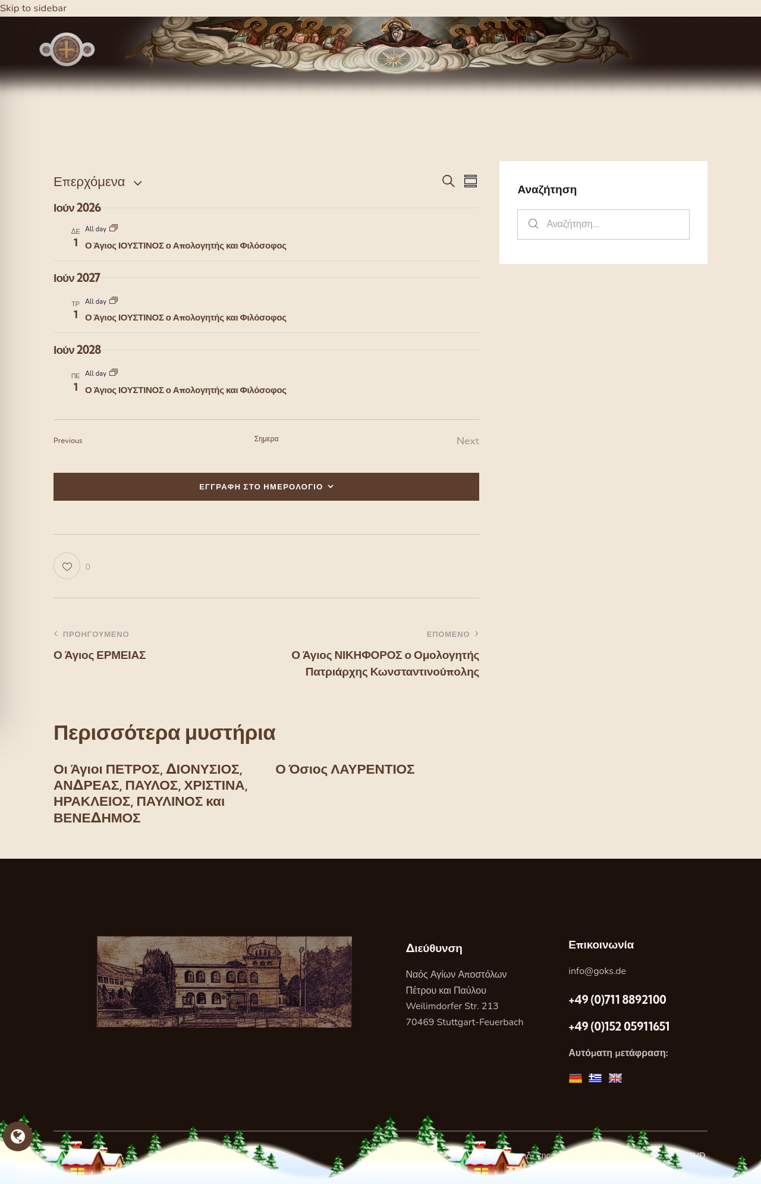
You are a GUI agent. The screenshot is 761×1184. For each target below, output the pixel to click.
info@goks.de (597, 975)
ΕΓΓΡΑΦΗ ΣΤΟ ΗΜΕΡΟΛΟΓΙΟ (261, 486)
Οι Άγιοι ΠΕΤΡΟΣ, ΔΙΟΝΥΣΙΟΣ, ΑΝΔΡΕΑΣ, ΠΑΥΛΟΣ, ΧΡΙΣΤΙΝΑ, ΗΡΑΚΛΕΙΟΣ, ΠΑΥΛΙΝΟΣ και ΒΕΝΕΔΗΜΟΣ (153, 795)
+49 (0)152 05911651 (618, 1030)
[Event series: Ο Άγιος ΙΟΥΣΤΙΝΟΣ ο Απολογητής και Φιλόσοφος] (113, 229)
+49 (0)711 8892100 (617, 1003)
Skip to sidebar (34, 8)
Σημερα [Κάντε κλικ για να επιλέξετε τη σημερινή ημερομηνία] (266, 438)
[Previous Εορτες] (68, 441)
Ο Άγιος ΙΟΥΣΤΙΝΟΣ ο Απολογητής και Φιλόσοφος (186, 245)
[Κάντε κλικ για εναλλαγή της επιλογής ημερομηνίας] (89, 181)
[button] (72, 566)
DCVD (694, 1160)
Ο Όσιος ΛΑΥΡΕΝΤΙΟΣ (348, 769)
